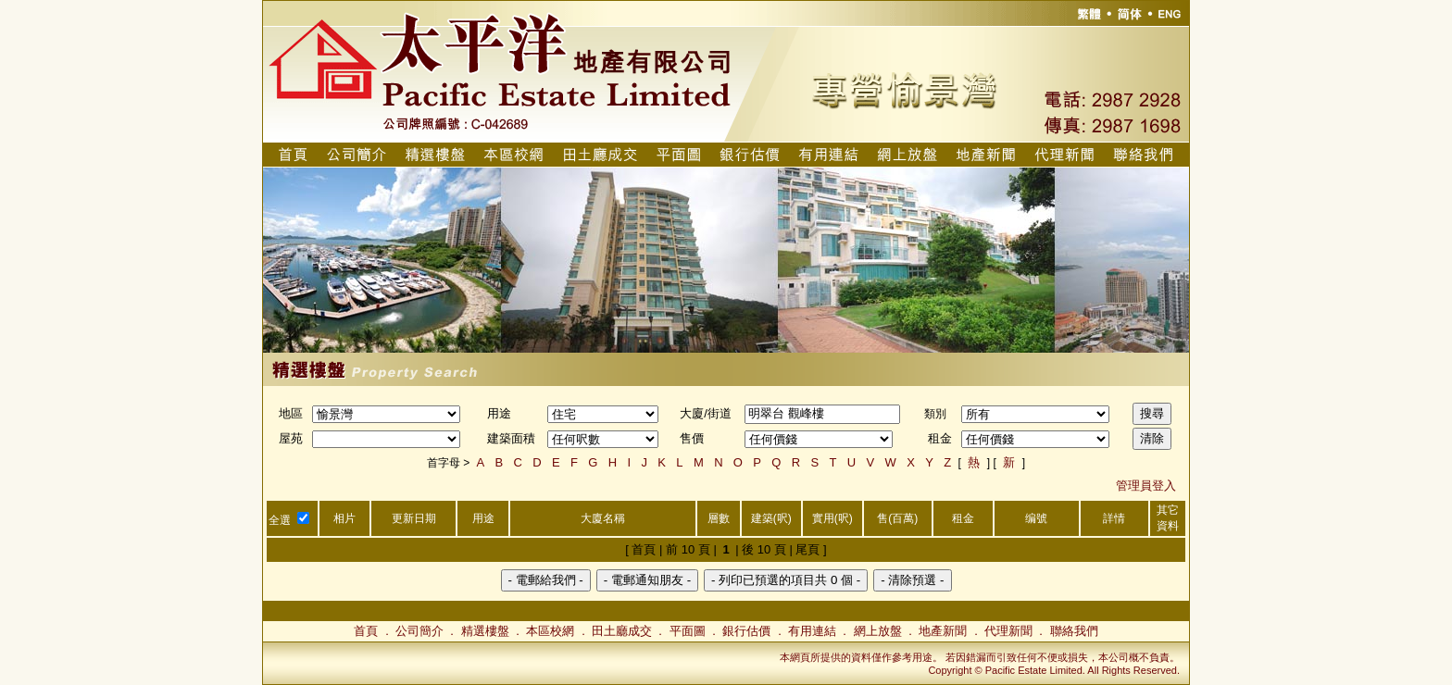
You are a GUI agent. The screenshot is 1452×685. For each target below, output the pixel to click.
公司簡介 (419, 631)
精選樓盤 (485, 631)
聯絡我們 (1074, 631)
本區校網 (550, 631)
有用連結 (812, 631)
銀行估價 (746, 631)
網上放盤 (878, 631)
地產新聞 (943, 631)
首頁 (366, 631)
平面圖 (688, 631)
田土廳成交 (622, 631)
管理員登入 (1146, 485)
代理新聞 (1008, 631)
